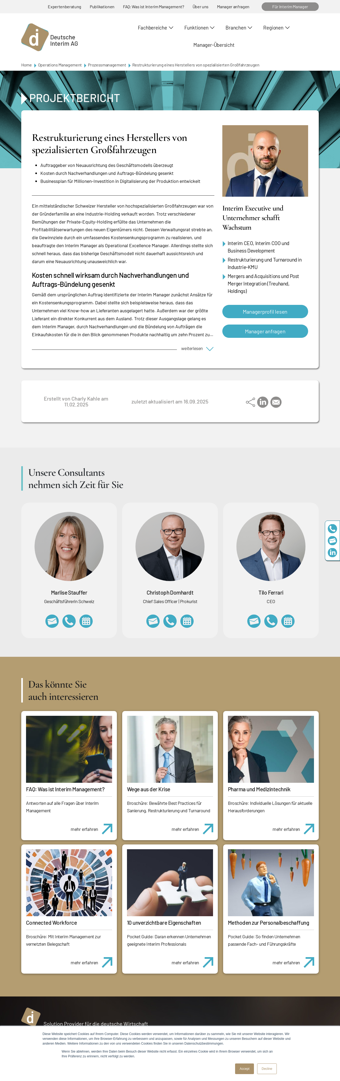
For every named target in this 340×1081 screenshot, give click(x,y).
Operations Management (60, 64)
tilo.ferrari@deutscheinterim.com (254, 621)
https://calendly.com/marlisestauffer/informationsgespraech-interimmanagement (86, 621)
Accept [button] (244, 1069)
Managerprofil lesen (265, 311)
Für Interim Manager (290, 6)
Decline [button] (267, 1069)
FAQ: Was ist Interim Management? (153, 6)
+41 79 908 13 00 (69, 621)
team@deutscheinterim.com (332, 540)
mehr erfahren (94, 826)
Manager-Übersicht (213, 45)
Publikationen (102, 6)
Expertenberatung (64, 6)
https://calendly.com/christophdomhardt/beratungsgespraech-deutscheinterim (187, 621)
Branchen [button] (236, 27)
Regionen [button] (273, 27)
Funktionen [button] (196, 27)
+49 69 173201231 (271, 621)
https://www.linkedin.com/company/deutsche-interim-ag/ (332, 552)
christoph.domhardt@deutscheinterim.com (153, 621)
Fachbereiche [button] (152, 27)
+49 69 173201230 (332, 528)
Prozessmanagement (107, 64)
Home (26, 64)
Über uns (201, 6)
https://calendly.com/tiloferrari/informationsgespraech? (288, 621)
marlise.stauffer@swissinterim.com (52, 621)
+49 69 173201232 (170, 621)
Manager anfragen (233, 6)
